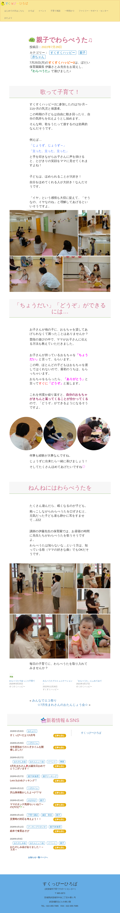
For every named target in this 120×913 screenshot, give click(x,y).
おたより (8, 18)
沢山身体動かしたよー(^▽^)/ (25, 792)
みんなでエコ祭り (44, 700)
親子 (82, 52)
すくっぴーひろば (91, 732)
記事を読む (60, 736)
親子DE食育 (33, 776)
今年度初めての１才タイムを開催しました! (27, 748)
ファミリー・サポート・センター (93, 11)
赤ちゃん (38, 56)
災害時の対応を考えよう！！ (25, 819)
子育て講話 (33, 815)
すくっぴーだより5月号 (22, 735)
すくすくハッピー (62, 52)
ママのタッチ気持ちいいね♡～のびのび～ (27, 806)
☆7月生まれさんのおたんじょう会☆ (62, 704)
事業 (62, 762)
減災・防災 (47, 815)
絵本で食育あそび (19, 831)
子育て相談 (55, 11)
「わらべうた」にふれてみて (89, 681)
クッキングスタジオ (37, 827)
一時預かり (70, 11)
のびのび (32, 800)
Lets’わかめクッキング (23, 780)
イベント (42, 11)
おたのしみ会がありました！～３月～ (27, 848)
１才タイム (33, 743)
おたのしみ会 (20, 762)
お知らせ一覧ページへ (38, 857)
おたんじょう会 (37, 762)
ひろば (31, 11)
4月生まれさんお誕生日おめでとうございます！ (27, 767)
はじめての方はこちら (14, 11)
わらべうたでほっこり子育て (22, 681)
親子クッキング (50, 776)
